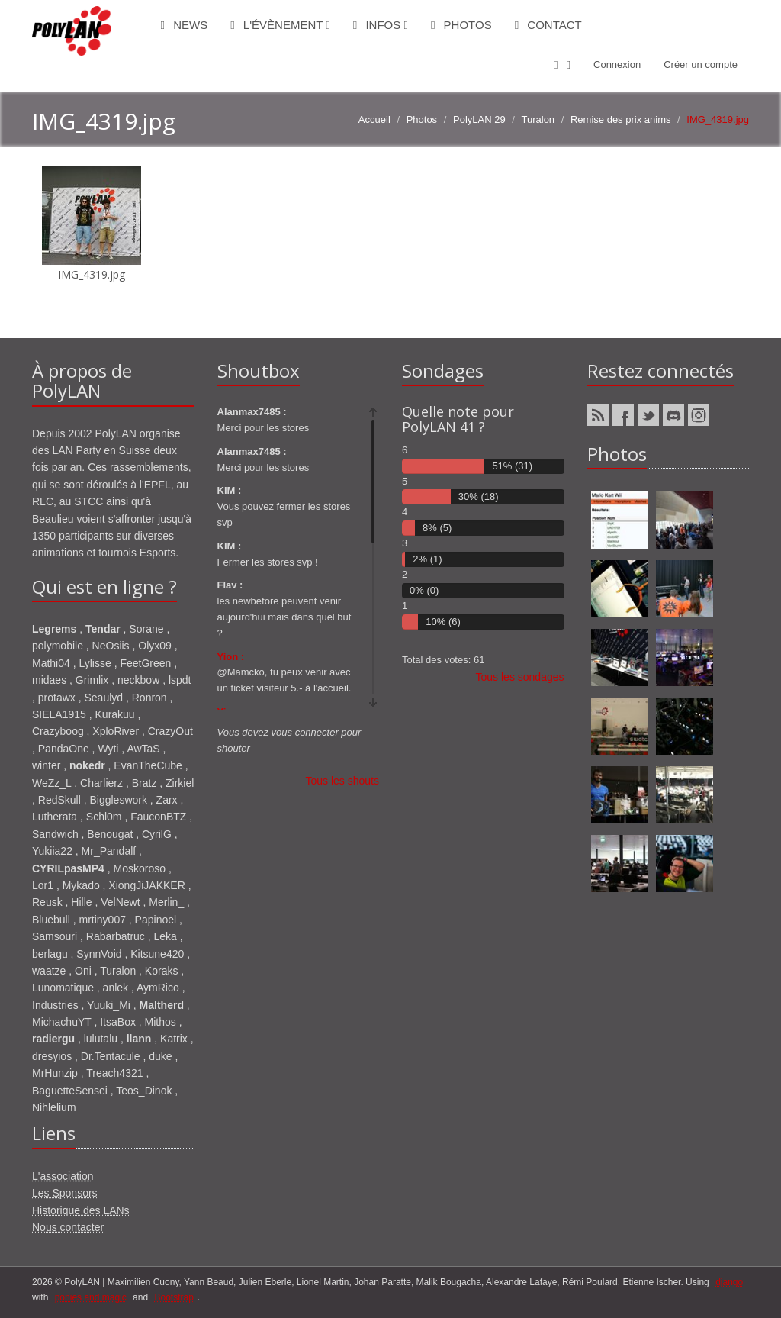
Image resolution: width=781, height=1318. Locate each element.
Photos (461, 24)
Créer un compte (701, 64)
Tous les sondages (520, 677)
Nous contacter (68, 1227)
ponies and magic (91, 1297)
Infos (380, 24)
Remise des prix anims (620, 119)
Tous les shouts (343, 781)
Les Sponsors (65, 1193)
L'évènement (280, 24)
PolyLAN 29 (479, 119)
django (729, 1282)
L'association (63, 1176)
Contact (548, 24)
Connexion (617, 64)
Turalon (538, 119)
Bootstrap (173, 1297)
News (184, 24)
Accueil (374, 119)
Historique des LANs (81, 1210)
